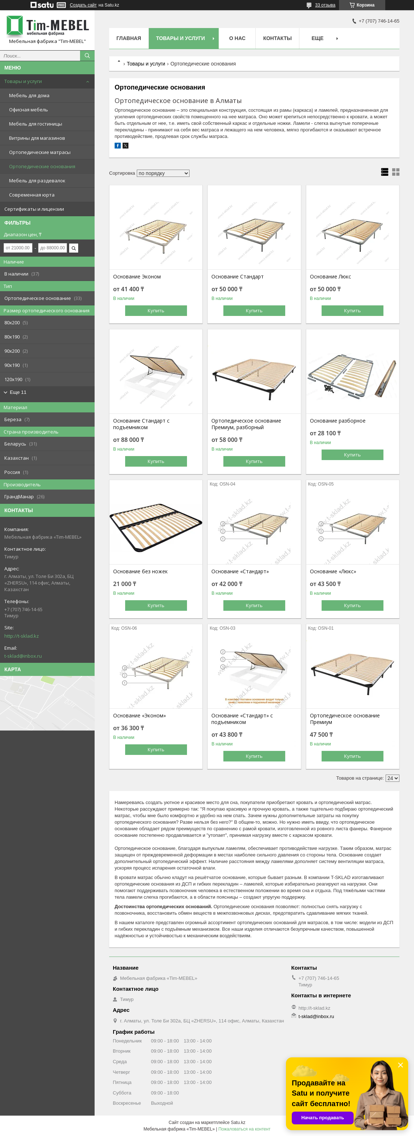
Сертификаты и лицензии (34, 209)
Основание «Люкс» (333, 571)
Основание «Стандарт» (240, 571)
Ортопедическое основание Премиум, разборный (246, 424)
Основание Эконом (137, 276)
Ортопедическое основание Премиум (345, 718)
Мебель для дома (29, 95)
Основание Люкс (330, 276)
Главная (128, 38)
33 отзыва (325, 5)
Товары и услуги (23, 81)
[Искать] (87, 55)
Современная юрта (32, 194)
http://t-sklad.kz (21, 636)
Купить (156, 310)
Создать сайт (83, 5)
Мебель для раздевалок (37, 180)
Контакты (277, 38)
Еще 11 (18, 392)
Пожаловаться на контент (244, 1129)
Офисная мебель (28, 109)
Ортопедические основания (42, 166)
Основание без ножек (140, 571)
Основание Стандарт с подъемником (141, 424)
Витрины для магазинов (37, 138)
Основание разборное (338, 420)
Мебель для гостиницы (35, 123)
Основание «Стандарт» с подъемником (242, 718)
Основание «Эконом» (139, 715)
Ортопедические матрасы (40, 152)
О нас (237, 38)
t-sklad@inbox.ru (23, 656)
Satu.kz (238, 1122)
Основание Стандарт (237, 276)
